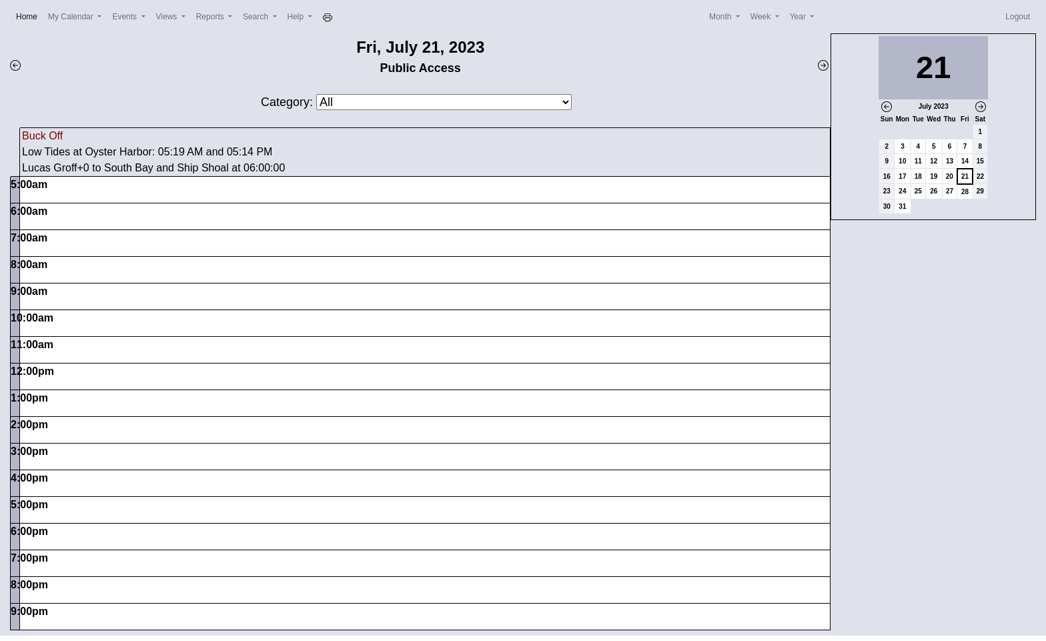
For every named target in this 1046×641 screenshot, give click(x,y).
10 (902, 161)
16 (887, 176)
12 (933, 161)
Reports (211, 16)
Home (29, 15)
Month (721, 16)
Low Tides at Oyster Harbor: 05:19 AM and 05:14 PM (147, 151)
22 (980, 176)
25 (918, 191)
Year (799, 16)
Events (125, 16)
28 (965, 191)
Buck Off (42, 135)
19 (933, 176)
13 (949, 161)
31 (902, 206)
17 (902, 176)
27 (949, 191)
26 (933, 191)
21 (965, 176)
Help (297, 16)
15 (980, 161)
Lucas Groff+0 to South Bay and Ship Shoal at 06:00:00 (153, 167)
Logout (1017, 16)
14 (965, 161)
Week (761, 16)
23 (887, 191)
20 (949, 176)
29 (980, 191)
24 (902, 191)
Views (167, 16)
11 (918, 161)
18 (918, 176)
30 (887, 206)
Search (256, 16)
